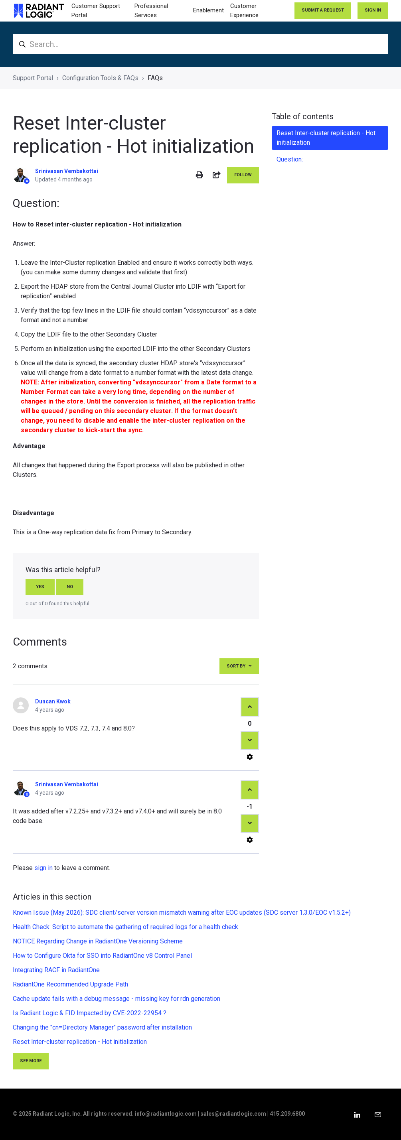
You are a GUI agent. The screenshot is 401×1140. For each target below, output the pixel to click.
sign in (43, 868)
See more (30, 1060)
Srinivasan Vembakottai (66, 171)
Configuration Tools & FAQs (100, 78)
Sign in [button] (373, 10)
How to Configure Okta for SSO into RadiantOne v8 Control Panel (102, 955)
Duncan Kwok (53, 701)
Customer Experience (244, 10)
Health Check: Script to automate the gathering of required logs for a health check (125, 927)
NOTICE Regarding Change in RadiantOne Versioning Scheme (98, 941)
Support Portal (33, 78)
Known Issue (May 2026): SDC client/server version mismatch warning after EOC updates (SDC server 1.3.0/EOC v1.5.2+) (182, 912)
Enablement (208, 10)
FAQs (155, 78)
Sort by (236, 666)
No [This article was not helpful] (70, 586)
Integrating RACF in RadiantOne (56, 970)
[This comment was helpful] (250, 707)
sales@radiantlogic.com (233, 1113)
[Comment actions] (249, 756)
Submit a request (323, 10)
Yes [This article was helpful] (40, 586)
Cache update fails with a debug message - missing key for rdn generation (116, 998)
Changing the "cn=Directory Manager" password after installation (102, 1027)
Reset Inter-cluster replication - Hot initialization (80, 1041)
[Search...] (200, 44)
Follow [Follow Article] (243, 174)
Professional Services (151, 10)
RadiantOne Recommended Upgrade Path (70, 984)
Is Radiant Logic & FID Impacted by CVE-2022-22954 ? (89, 1013)
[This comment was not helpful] (250, 740)
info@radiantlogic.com (166, 1113)
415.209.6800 (287, 1113)
